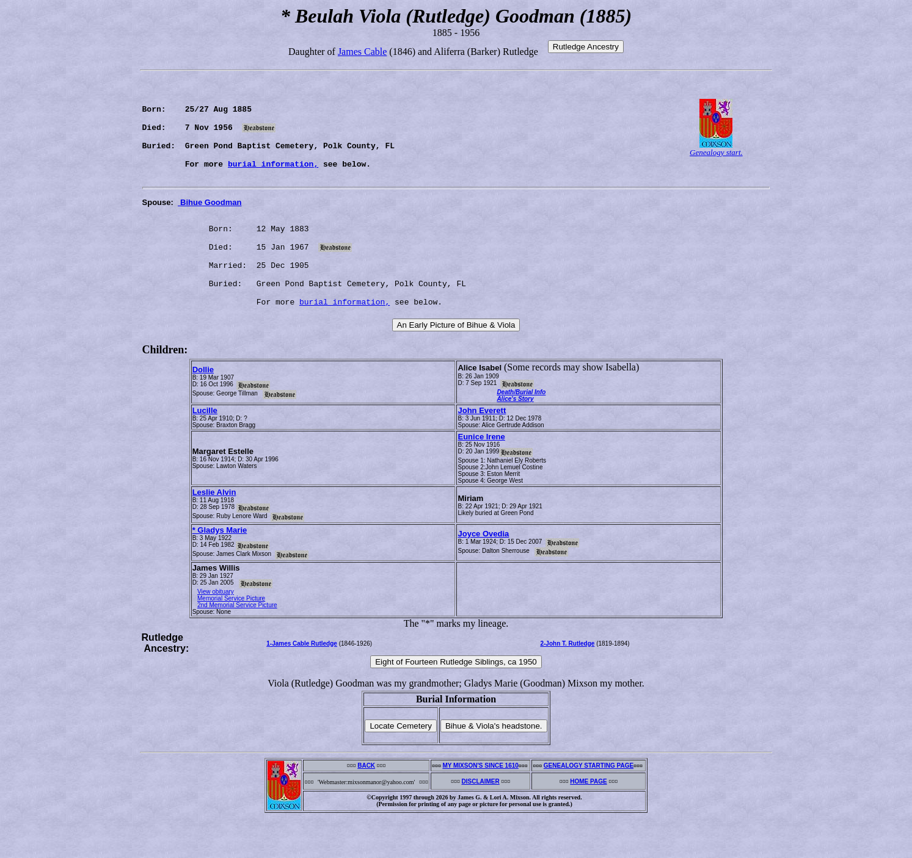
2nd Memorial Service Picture (237, 645)
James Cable (362, 51)
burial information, (273, 181)
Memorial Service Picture (231, 638)
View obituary (215, 632)
